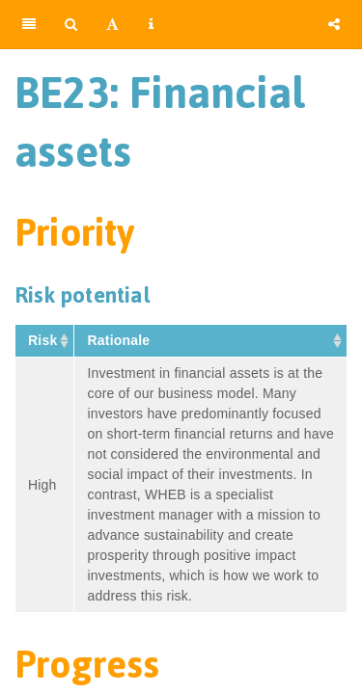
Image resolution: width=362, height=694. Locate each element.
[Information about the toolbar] (151, 24)
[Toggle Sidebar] (29, 24)
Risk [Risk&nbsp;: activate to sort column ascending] (44, 340)
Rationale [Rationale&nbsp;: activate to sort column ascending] (120, 340)
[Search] (71, 24)
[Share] (334, 24)
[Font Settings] (112, 24)
